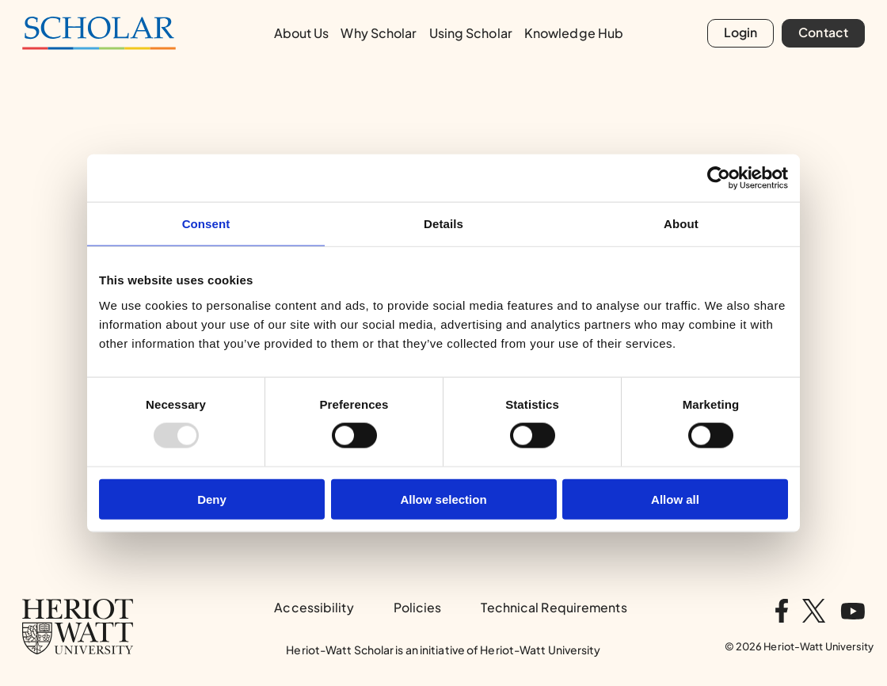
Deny (212, 498)
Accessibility (313, 607)
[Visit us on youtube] (852, 611)
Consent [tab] (206, 224)
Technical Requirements (553, 607)
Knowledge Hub (573, 33)
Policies (418, 607)
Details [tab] (443, 224)
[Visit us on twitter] (814, 611)
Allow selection (443, 498)
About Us (301, 33)
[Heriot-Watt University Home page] (77, 626)
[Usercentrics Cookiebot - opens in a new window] (718, 178)
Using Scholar (470, 33)
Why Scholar (379, 33)
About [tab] (681, 224)
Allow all (675, 498)
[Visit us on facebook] (781, 611)
